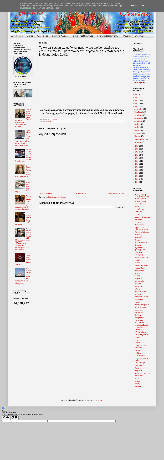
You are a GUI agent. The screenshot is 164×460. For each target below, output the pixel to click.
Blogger (100, 400)
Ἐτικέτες (29, 36)
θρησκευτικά (139, 286)
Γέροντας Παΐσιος (140, 199)
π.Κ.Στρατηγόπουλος (142, 335)
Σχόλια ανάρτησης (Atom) (57, 197)
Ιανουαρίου (138, 142)
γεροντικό (138, 273)
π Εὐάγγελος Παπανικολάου (140, 321)
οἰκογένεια (138, 315)
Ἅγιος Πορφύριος (140, 363)
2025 (137, 97)
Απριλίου (137, 133)
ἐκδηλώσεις (138, 371)
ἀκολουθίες (138, 348)
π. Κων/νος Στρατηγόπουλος (108, 36)
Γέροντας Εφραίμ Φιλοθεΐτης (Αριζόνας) (142, 195)
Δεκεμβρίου (138, 109)
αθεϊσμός (138, 260)
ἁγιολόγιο (138, 353)
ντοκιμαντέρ (139, 313)
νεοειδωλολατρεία (140, 307)
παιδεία (137, 337)
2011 (137, 176)
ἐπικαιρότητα (139, 376)
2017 (137, 158)
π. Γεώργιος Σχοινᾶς (141, 325)
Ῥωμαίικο (127, 36)
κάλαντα (137, 289)
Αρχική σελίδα (81, 193)
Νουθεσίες (138, 235)
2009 (137, 182)
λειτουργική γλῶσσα (141, 297)
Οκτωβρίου (138, 115)
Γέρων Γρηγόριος (140, 201)
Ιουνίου (137, 127)
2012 (137, 173)
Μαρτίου (137, 136)
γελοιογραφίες (139, 270)
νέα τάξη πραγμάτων (142, 305)
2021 (137, 146)
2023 (137, 103)
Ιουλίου (137, 124)
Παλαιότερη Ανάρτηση (116, 193)
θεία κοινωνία (139, 281)
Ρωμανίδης (138, 252)
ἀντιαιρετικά (138, 350)
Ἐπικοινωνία (139, 36)
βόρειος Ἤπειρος (140, 268)
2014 (137, 167)
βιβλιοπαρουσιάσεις (141, 265)
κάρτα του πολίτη (140, 292)
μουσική (137, 302)
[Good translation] (6, 417)
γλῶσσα (137, 276)
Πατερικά (138, 245)
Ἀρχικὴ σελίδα (17, 36)
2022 (137, 106)
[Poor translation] (14, 417)
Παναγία (137, 240)
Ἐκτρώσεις (138, 378)
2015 (137, 164)
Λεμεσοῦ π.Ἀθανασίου (142, 217)
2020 (137, 149)
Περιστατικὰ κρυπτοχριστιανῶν (141, 249)
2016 (137, 161)
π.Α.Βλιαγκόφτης (140, 332)
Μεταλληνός (139, 222)
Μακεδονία (138, 220)
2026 (137, 94)
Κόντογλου (138, 212)
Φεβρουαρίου (139, 139)
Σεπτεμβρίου (139, 118)
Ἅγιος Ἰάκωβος (140, 365)
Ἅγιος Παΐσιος (42, 36)
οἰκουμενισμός (139, 318)
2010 (137, 179)
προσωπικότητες (140, 345)
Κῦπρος (137, 214)
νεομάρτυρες (139, 310)
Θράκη (137, 207)
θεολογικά (138, 284)
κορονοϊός (138, 294)
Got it (142, 6)
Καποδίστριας (139, 209)
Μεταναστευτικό (140, 225)
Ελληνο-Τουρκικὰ (140, 204)
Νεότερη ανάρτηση (46, 193)
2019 (137, 152)
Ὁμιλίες (137, 384)
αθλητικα (137, 263)
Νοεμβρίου (138, 112)
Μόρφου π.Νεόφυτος (142, 232)
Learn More (132, 6)
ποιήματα (138, 340)
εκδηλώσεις (138, 278)
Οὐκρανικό (138, 237)
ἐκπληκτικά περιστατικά (143, 373)
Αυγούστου (138, 121)
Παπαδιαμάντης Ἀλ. (141, 242)
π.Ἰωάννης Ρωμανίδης (60, 36)
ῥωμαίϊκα (138, 386)
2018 (137, 155)
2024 (137, 100)
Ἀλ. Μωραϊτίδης (140, 356)
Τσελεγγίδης (139, 255)
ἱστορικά (137, 381)
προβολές (48, 121)
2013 (137, 170)
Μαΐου (136, 130)
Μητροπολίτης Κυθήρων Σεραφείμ (141, 228)
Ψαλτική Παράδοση (141, 257)
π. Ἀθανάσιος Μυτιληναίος (139, 328)
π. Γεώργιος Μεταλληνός (83, 36)
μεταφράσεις (139, 299)
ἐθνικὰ (137, 368)
